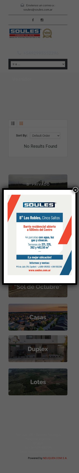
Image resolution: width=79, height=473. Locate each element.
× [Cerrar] (75, 190)
